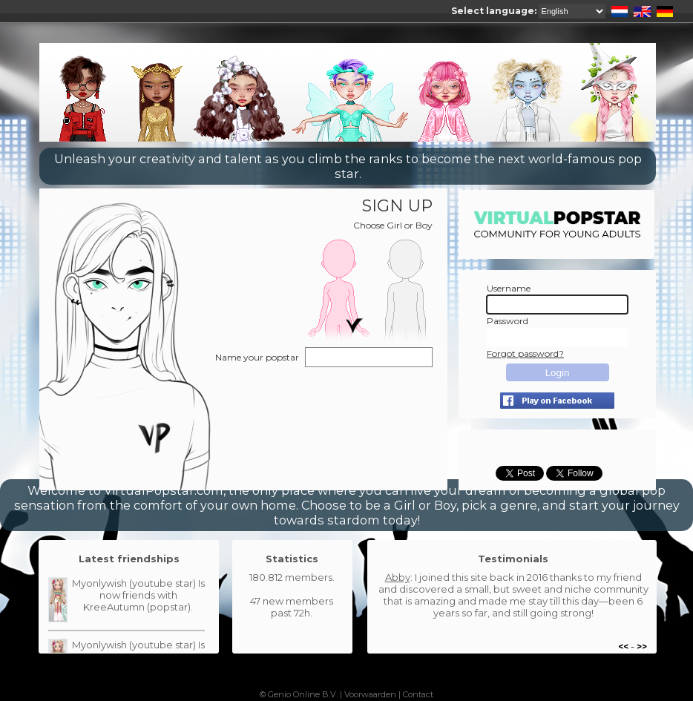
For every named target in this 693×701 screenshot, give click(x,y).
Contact (418, 694)
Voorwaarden (370, 694)
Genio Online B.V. (303, 694)
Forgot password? (525, 353)
